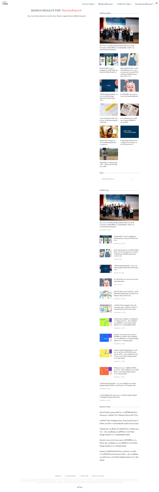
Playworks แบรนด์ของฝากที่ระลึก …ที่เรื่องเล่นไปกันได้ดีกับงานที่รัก (108, 166)
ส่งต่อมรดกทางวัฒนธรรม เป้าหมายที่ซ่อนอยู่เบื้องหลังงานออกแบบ (108, 144)
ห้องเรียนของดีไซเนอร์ (144, 4)
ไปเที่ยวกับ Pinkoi (124, 4)
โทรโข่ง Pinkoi (88, 4)
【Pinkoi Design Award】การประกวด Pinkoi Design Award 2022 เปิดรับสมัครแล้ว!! (109, 99)
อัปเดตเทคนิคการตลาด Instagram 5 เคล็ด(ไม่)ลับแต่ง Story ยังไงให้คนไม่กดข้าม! (109, 72)
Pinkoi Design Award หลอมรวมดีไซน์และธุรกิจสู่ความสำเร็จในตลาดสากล (128, 144)
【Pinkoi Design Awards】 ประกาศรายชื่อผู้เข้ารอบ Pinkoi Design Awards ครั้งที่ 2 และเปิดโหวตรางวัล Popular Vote (118, 386)
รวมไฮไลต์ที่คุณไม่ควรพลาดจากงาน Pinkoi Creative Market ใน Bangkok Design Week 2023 (118, 398)
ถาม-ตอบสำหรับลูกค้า (70, 478)
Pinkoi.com (58, 478)
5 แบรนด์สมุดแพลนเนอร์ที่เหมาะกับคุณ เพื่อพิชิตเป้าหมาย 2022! (128, 122)
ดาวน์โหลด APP (84, 478)
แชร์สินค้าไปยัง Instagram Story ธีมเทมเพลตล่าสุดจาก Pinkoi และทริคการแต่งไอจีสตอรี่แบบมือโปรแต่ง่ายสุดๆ (126, 309)
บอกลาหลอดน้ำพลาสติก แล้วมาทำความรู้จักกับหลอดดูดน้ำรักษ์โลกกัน (109, 122)
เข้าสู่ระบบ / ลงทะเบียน (98, 478)
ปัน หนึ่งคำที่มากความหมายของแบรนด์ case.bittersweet (129, 97)
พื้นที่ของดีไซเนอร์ (105, 4)
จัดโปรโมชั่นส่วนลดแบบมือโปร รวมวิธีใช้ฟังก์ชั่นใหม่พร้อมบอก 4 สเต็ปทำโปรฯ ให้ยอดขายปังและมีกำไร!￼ (126, 295)
